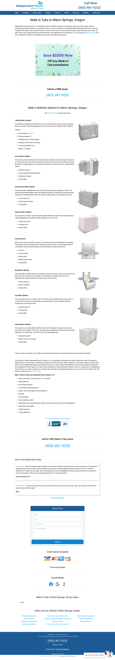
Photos (57, 13)
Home (16, 13)
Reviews (48, 13)
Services (26, 13)
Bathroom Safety (57, 621)
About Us (76, 13)
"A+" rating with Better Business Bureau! (57, 418)
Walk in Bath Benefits (86, 619)
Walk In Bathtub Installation (86, 616)
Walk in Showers (29, 619)
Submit (57, 542)
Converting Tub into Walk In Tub (57, 616)
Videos (66, 13)
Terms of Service (70, 656)
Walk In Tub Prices (86, 621)
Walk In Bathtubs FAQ (29, 616)
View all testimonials (57, 498)
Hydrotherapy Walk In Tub (29, 621)
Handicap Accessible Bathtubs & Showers (57, 619)
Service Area (37, 13)
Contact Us (96, 13)
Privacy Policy (50, 649)
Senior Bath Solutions (29, 624)
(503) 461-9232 (89, 8)
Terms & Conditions (62, 649)
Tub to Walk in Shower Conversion (57, 624)
